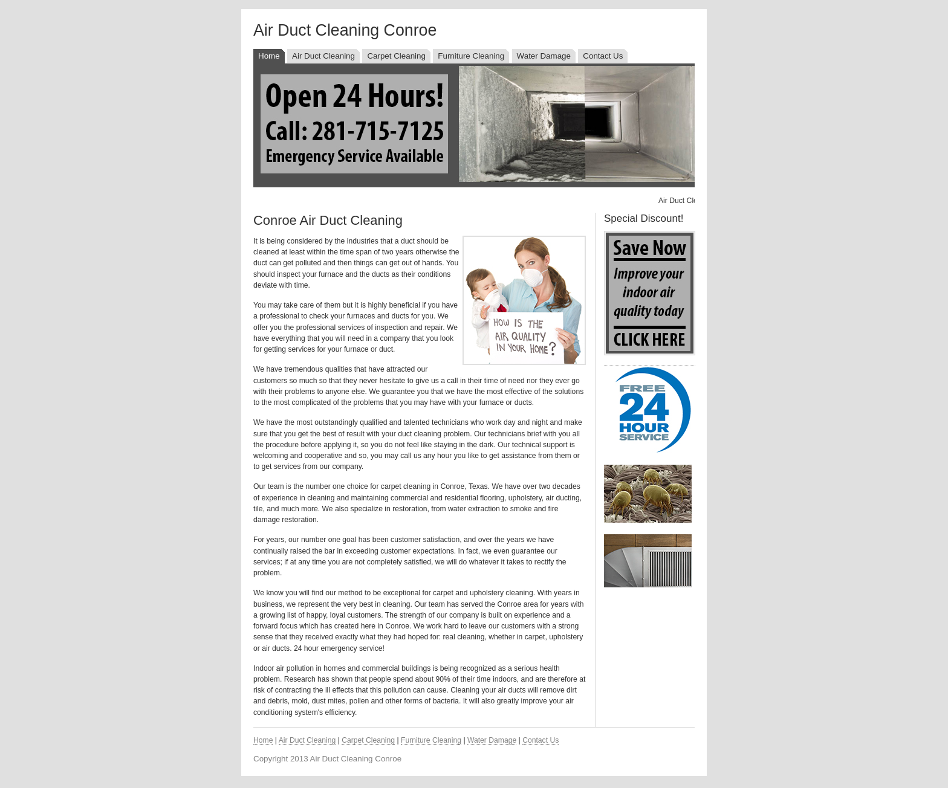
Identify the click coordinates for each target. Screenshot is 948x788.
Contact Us (603, 55)
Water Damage (544, 55)
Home (269, 55)
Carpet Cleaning (396, 55)
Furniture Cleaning (471, 55)
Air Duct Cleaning (323, 55)
